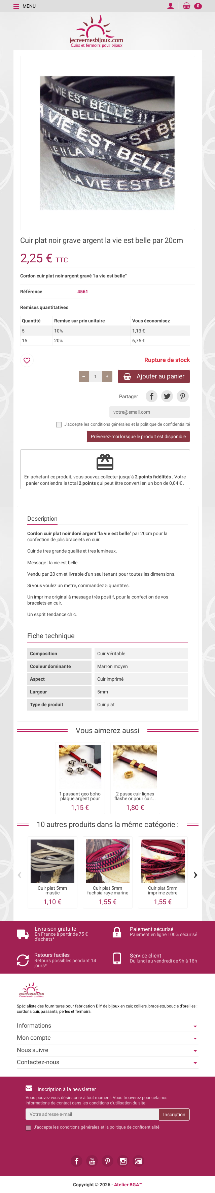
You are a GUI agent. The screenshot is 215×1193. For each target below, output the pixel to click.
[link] (151, 396)
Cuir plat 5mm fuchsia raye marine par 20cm (107, 892)
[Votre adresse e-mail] (92, 1114)
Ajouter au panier (153, 376)
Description (42, 518)
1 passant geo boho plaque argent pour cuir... (80, 798)
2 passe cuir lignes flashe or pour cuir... (135, 796)
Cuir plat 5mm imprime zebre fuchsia (162, 892)
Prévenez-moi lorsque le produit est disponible (138, 436)
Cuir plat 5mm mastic (52, 890)
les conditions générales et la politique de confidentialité (137, 424)
